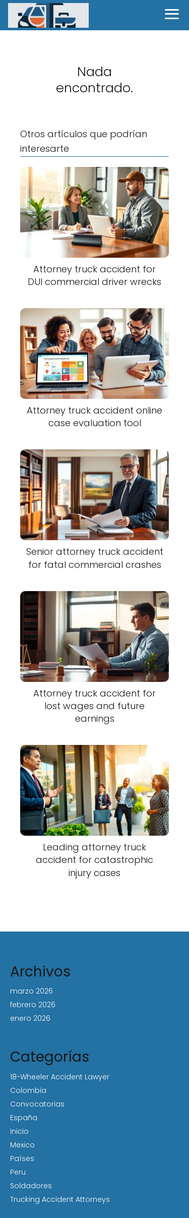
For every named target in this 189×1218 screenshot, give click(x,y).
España (23, 1118)
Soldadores (31, 1186)
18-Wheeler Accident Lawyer (59, 1077)
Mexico (22, 1145)
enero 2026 (30, 1018)
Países (22, 1158)
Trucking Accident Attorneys (60, 1199)
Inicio (19, 1131)
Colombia (28, 1090)
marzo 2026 (31, 991)
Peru (18, 1172)
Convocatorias (37, 1104)
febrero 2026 (32, 1005)
